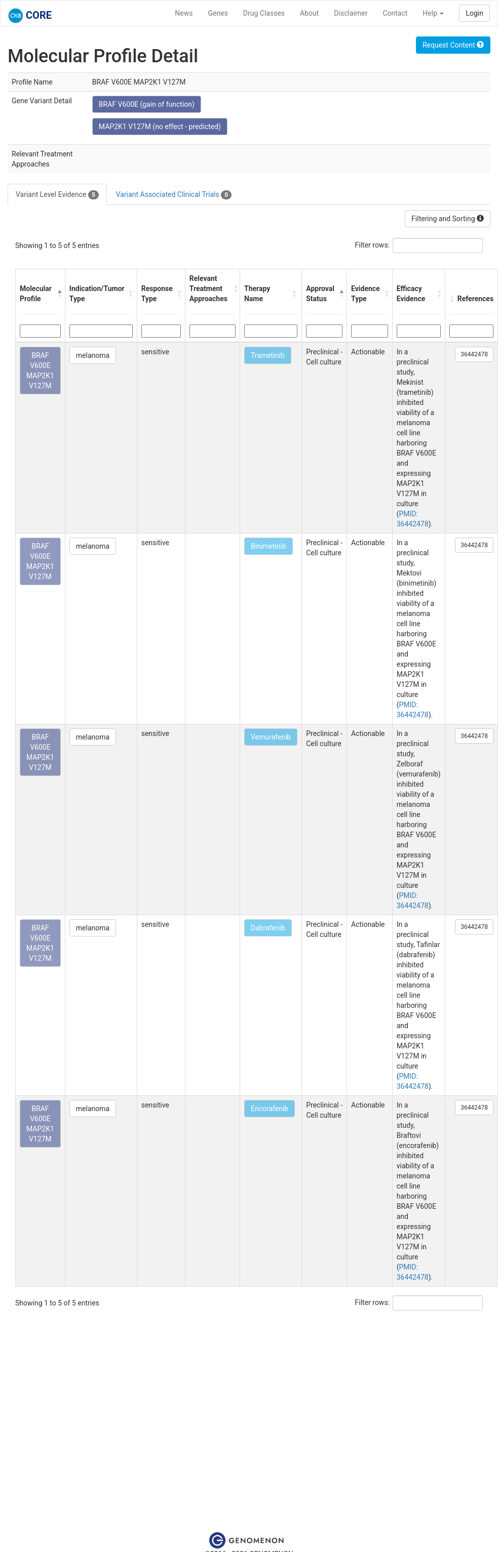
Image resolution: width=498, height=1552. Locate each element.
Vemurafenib (271, 737)
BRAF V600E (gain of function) (147, 104)
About (309, 13)
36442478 (474, 354)
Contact (394, 13)
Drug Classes (264, 13)
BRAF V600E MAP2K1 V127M (40, 370)
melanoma (92, 355)
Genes (218, 13)
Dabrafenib (268, 928)
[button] (59, 294)
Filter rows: (372, 245)
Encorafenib (269, 1109)
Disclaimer (350, 13)
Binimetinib (268, 546)
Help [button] (433, 13)
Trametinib (268, 355)
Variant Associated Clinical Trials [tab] (174, 194)
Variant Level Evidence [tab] (57, 194)
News (184, 13)
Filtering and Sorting (447, 219)
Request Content (453, 45)
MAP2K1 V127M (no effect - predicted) (160, 126)
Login (474, 13)
